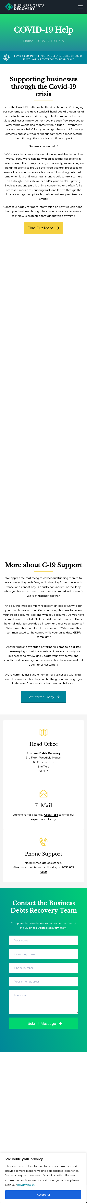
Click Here (51, 814)
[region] (43, 1178)
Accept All (43, 1194)
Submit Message (45, 1023)
